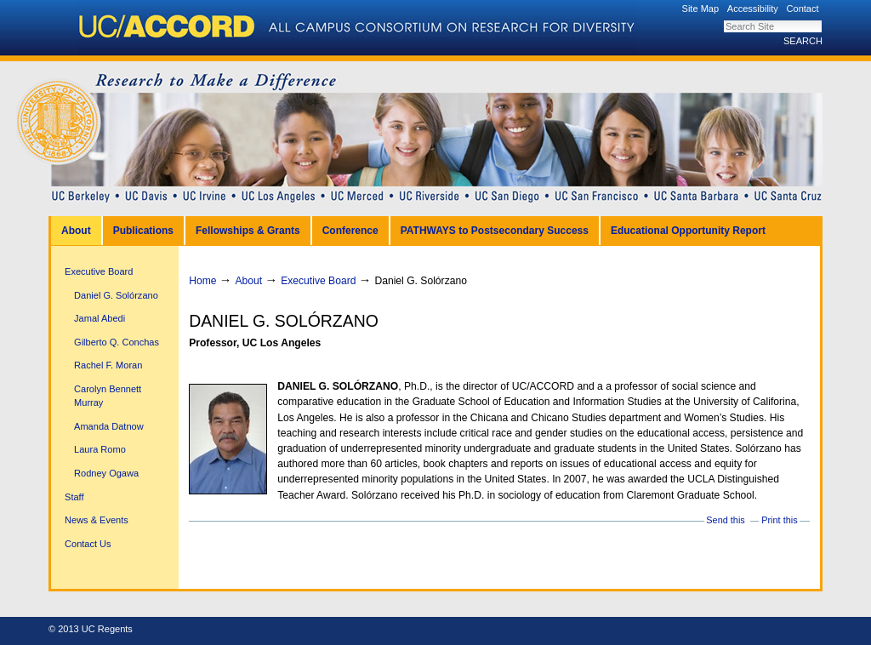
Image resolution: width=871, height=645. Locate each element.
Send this (725, 520)
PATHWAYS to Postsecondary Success (495, 231)
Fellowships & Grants (248, 231)
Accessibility (752, 8)
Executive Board (318, 281)
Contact (803, 8)
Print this (779, 520)
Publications (143, 231)
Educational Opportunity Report (688, 231)
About (76, 231)
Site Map (701, 8)
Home (202, 281)
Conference (350, 231)
